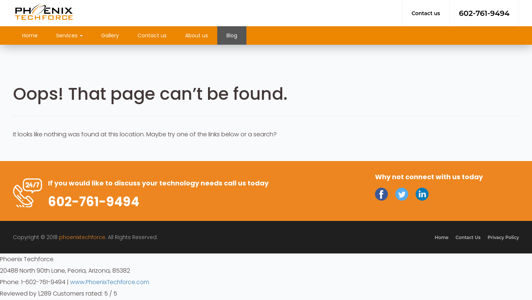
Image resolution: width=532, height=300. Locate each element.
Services (69, 35)
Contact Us (467, 238)
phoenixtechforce (82, 238)
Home (30, 35)
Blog (231, 35)
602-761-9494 (484, 13)
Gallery (110, 35)
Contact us (426, 13)
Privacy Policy (503, 238)
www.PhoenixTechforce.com (111, 283)
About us (196, 35)
